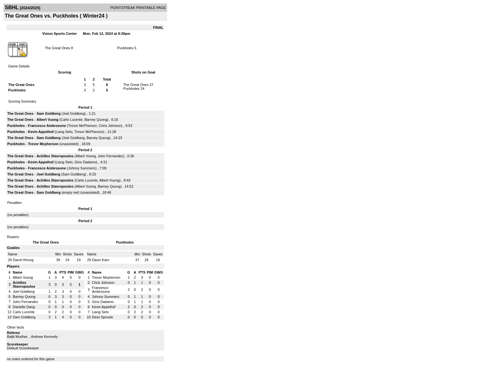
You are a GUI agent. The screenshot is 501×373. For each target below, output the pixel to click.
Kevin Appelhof (41, 132)
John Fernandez (110, 156)
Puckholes (125, 48)
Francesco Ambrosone (47, 126)
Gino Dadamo (85, 162)
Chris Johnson (110, 126)
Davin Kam (100, 260)
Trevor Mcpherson (43, 144)
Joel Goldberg (74, 113)
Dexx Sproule (102, 317)
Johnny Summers (82, 168)
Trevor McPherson (82, 126)
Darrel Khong (23, 260)
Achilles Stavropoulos (54, 156)
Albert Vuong (47, 119)
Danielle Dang (24, 307)
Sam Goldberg (48, 113)
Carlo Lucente (72, 119)
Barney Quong (95, 119)
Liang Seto (64, 132)
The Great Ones (57, 48)
